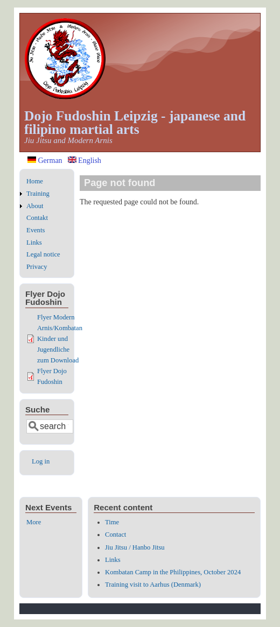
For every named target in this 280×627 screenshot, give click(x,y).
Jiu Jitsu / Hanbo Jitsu (135, 547)
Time (112, 522)
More (33, 522)
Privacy (36, 266)
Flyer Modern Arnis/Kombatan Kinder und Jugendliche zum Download (59, 339)
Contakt (37, 218)
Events (35, 230)
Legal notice (43, 254)
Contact (115, 534)
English (84, 160)
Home (34, 181)
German (44, 160)
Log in (41, 461)
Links (34, 242)
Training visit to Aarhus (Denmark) (153, 584)
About (34, 206)
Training (38, 193)
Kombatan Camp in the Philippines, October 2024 (173, 572)
